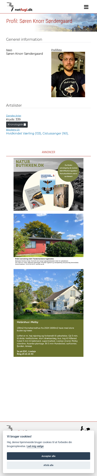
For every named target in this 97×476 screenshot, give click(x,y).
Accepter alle (48, 456)
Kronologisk (17, 124)
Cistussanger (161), (55, 133)
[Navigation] (86, 7)
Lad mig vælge (35, 446)
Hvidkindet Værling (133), (24, 133)
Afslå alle (48, 465)
